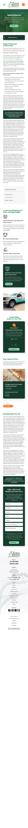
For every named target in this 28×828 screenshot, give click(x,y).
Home (14, 585)
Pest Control (14, 589)
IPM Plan (14, 600)
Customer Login (14, 602)
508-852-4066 (14, 564)
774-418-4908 (14, 562)
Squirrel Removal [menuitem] (9, 197)
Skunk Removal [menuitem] (8, 194)
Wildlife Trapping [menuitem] (9, 200)
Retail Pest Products (14, 595)
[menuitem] (14, 620)
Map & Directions (14, 572)
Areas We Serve (14, 598)
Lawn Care (14, 593)
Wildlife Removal (14, 591)
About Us (14, 587)
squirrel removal (10, 65)
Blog (14, 604)
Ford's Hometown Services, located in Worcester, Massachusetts (11, 59)
